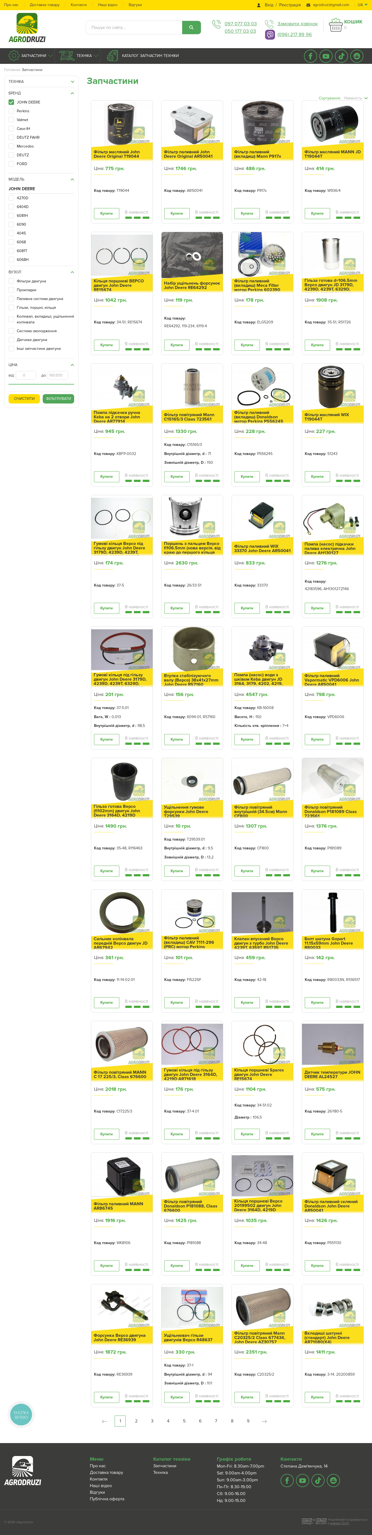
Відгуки (135, 4)
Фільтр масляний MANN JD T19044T (332, 154)
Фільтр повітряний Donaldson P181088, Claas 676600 (190, 1206)
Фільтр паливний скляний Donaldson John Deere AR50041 (331, 1206)
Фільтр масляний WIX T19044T (326, 417)
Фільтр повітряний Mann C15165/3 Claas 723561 (189, 417)
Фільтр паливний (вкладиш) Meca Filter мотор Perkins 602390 (257, 285)
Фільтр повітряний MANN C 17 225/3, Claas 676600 (120, 1074)
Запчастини (33, 55)
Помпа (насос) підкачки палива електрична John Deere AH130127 (329, 548)
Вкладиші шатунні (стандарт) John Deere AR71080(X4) (327, 1337)
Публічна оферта (107, 1499)
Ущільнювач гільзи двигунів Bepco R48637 (188, 1337)
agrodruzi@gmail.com (331, 4)
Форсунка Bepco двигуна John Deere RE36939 (120, 1337)
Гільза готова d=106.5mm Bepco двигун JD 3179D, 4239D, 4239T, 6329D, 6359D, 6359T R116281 (330, 287)
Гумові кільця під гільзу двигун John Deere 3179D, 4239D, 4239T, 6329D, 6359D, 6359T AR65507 (120, 681)
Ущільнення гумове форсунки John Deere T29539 (186, 811)
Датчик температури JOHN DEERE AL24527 (332, 1074)
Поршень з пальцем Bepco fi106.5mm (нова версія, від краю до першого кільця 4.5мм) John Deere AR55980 (192, 552)
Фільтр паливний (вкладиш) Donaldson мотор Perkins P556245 (258, 417)
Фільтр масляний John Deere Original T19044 (117, 154)
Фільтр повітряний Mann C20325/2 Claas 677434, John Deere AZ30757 (259, 1337)
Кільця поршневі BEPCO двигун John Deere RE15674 (119, 285)
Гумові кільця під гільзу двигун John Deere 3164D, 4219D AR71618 (190, 1074)
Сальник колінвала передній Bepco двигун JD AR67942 (120, 943)
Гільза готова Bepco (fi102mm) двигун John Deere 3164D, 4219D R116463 (117, 813)
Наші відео (107, 4)
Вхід (269, 5)
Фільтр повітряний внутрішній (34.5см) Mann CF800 (260, 811)
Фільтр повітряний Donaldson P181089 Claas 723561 (330, 811)
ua (360, 4)
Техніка (84, 55)
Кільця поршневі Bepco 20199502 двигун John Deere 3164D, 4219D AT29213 (258, 1208)
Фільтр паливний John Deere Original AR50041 (188, 154)
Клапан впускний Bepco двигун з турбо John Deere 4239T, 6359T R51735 (261, 943)
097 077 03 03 (241, 24)
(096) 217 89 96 (294, 34)
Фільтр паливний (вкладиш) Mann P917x (257, 154)
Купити (106, 213)
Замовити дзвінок (297, 24)
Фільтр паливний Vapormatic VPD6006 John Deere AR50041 (331, 680)
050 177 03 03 (240, 31)
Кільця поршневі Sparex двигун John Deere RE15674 (259, 1074)
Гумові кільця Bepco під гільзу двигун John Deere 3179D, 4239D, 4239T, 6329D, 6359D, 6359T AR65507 (119, 552)
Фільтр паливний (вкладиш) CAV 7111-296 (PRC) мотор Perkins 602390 (189, 944)
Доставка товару (45, 4)
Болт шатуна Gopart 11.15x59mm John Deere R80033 (328, 943)
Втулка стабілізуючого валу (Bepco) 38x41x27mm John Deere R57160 (191, 680)
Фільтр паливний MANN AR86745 (118, 1206)
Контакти (79, 4)
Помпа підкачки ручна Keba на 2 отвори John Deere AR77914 (117, 417)
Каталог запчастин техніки (150, 55)
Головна (11, 69)
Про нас (11, 4)
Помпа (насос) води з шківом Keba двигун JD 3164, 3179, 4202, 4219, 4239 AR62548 (258, 681)
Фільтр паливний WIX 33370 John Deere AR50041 (262, 548)
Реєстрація (290, 5)
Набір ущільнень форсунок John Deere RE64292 (192, 285)
